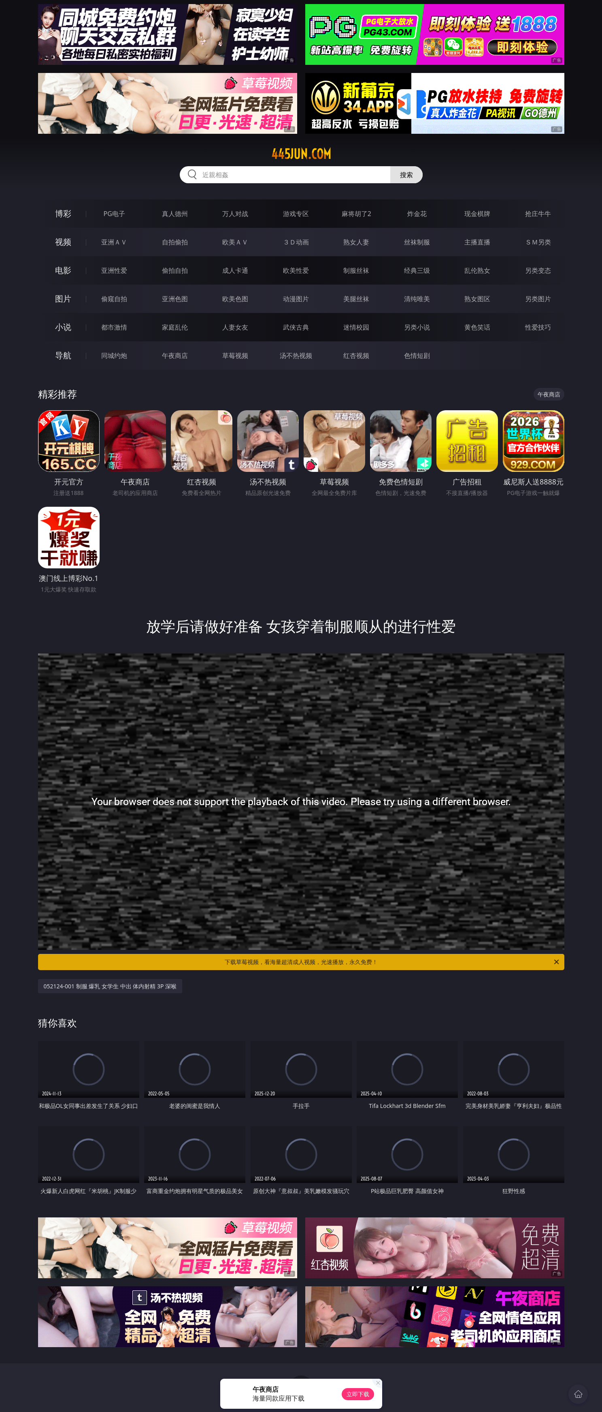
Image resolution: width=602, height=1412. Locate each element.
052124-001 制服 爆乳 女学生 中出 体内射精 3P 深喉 (110, 986)
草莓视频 (235, 355)
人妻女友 (235, 327)
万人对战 (235, 213)
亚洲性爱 (114, 270)
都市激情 (114, 327)
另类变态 (538, 270)
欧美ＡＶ (235, 242)
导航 (63, 355)
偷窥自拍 (114, 298)
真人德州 (175, 213)
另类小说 (417, 327)
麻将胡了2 (356, 213)
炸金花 (417, 213)
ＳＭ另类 (538, 242)
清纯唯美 (417, 298)
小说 (63, 326)
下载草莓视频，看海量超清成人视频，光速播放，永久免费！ (392, 962)
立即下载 (358, 1394)
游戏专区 (296, 213)
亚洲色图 (175, 298)
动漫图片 (296, 298)
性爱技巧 (538, 327)
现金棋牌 (477, 213)
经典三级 (417, 270)
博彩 (63, 213)
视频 (63, 241)
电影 (63, 270)
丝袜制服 (417, 242)
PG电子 (114, 213)
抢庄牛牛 (538, 213)
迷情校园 (356, 327)
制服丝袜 (356, 270)
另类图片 (538, 298)
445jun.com (301, 154)
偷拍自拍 (175, 270)
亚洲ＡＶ (114, 242)
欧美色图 (235, 298)
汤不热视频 (296, 355)
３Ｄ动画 (296, 242)
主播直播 (477, 242)
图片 (63, 298)
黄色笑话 (477, 327)
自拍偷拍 (175, 242)
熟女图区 (477, 298)
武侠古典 (296, 327)
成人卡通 (235, 270)
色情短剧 (417, 355)
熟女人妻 (356, 242)
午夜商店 (175, 355)
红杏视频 (356, 355)
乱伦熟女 (477, 270)
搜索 (406, 174)
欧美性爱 (296, 270)
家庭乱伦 (175, 327)
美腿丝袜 (356, 298)
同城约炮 (114, 355)
